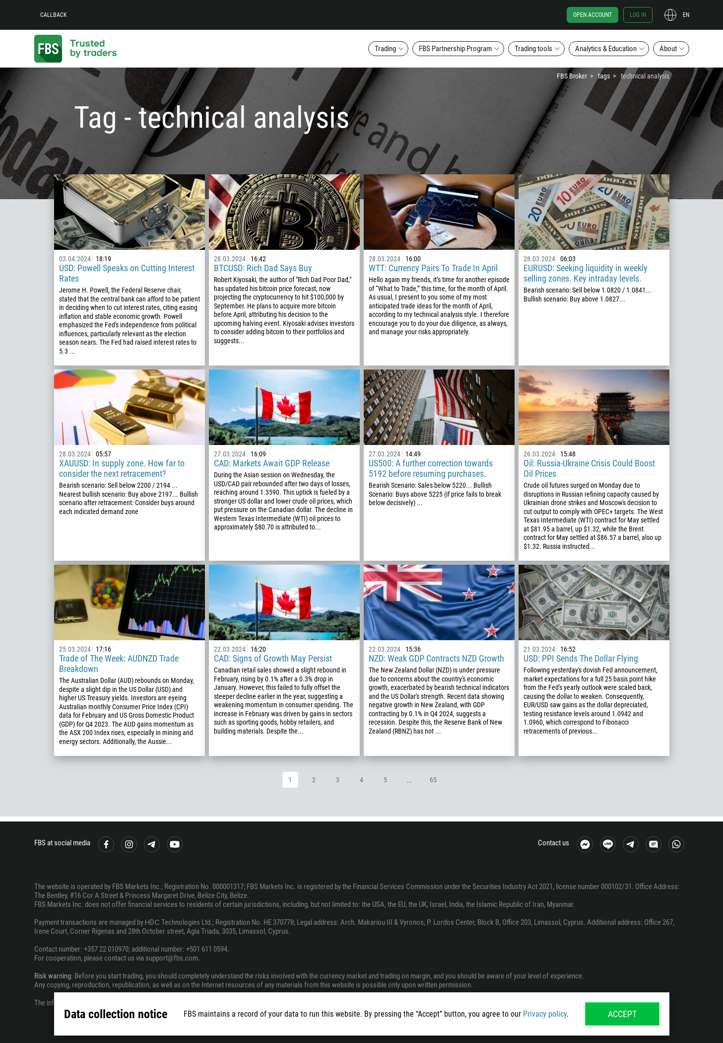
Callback (53, 14)
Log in (638, 14)
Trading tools (533, 48)
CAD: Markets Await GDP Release (271, 463)
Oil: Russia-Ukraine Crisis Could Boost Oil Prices (589, 468)
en (686, 14)
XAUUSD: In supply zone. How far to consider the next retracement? (122, 468)
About (668, 48)
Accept (622, 1014)
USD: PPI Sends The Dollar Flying (581, 658)
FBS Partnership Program (455, 48)
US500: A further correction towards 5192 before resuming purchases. (431, 468)
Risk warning (52, 975)
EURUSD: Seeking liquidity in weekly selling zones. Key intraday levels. (586, 273)
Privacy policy (545, 1014)
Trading (385, 48)
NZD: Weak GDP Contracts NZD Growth (436, 658)
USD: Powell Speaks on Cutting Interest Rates (127, 273)
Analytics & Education (606, 48)
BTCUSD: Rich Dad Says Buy (263, 268)
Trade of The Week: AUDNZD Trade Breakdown (119, 663)
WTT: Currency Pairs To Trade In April (433, 268)
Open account (592, 14)
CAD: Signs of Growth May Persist (273, 658)
